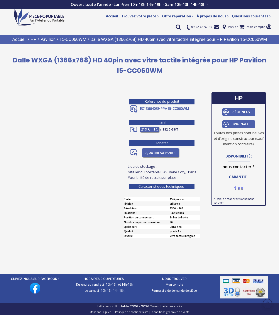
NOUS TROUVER (174, 279)
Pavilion (48, 39)
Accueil (112, 16)
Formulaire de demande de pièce (174, 290)
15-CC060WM (72, 39)
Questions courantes (251, 16)
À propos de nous (213, 16)
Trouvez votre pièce (140, 16)
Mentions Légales (101, 312)
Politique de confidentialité (131, 312)
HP (33, 39)
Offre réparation (178, 16)
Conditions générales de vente (169, 312)
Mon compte (256, 27)
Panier (233, 27)
